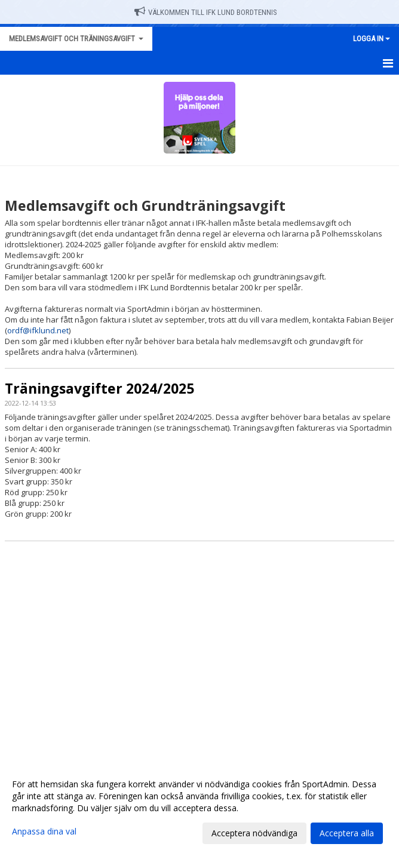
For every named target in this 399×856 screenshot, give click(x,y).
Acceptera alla (347, 833)
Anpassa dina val (44, 831)
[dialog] (199, 808)
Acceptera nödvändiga (254, 833)
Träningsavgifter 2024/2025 (99, 388)
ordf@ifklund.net (38, 330)
